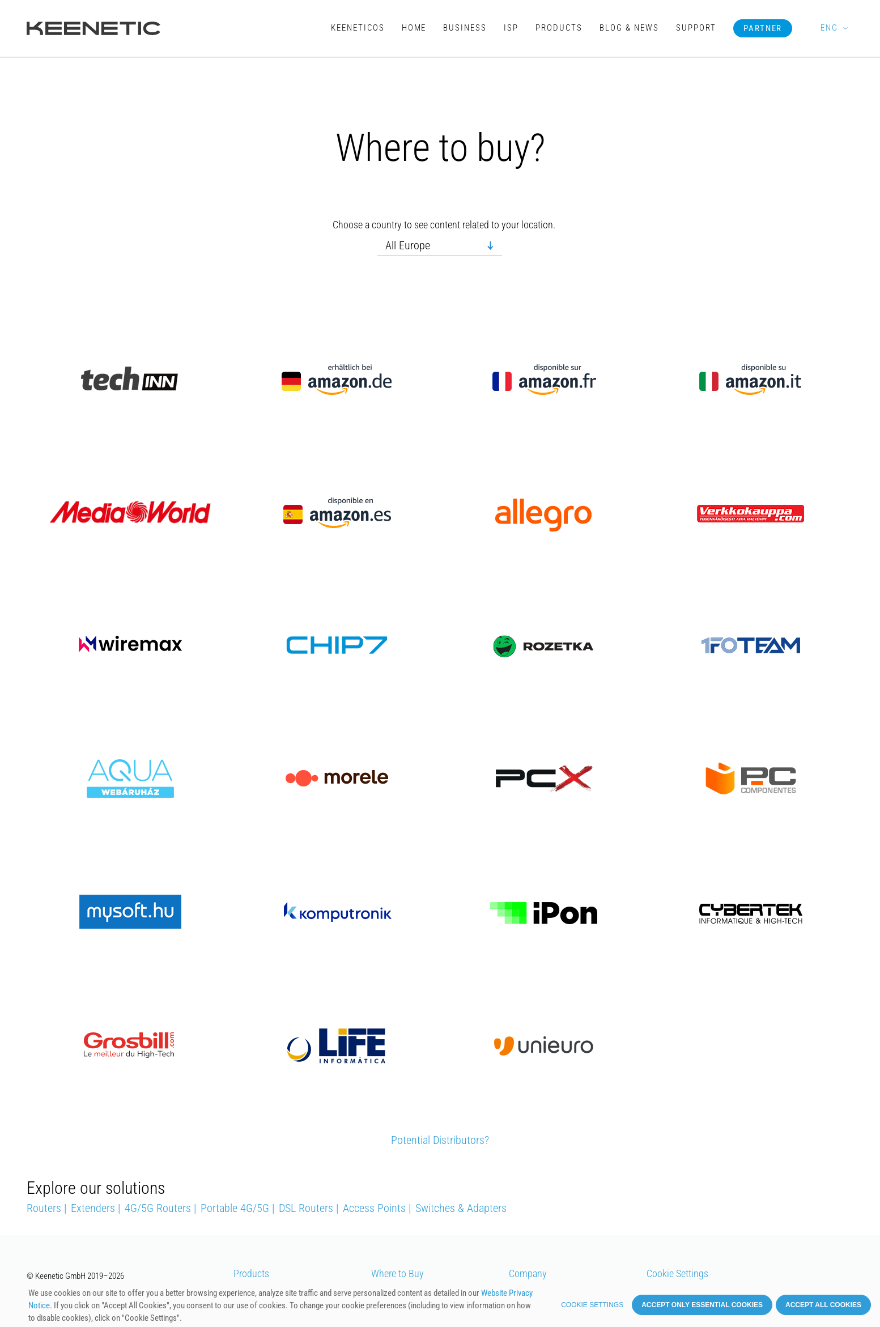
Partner (763, 28)
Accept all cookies (823, 1305)
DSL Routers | (308, 1208)
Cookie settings (592, 1305)
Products (559, 28)
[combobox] (439, 246)
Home (414, 28)
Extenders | (95, 1208)
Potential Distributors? (440, 1140)
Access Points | (377, 1208)
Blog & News (629, 28)
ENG (829, 28)
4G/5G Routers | (160, 1208)
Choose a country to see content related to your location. (444, 225)
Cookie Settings (677, 1273)
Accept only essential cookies (702, 1305)
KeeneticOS (358, 28)
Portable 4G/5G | (237, 1208)
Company (528, 1273)
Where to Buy (397, 1273)
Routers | (46, 1208)
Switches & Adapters (461, 1208)
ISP (511, 28)
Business (465, 28)
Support (696, 28)
